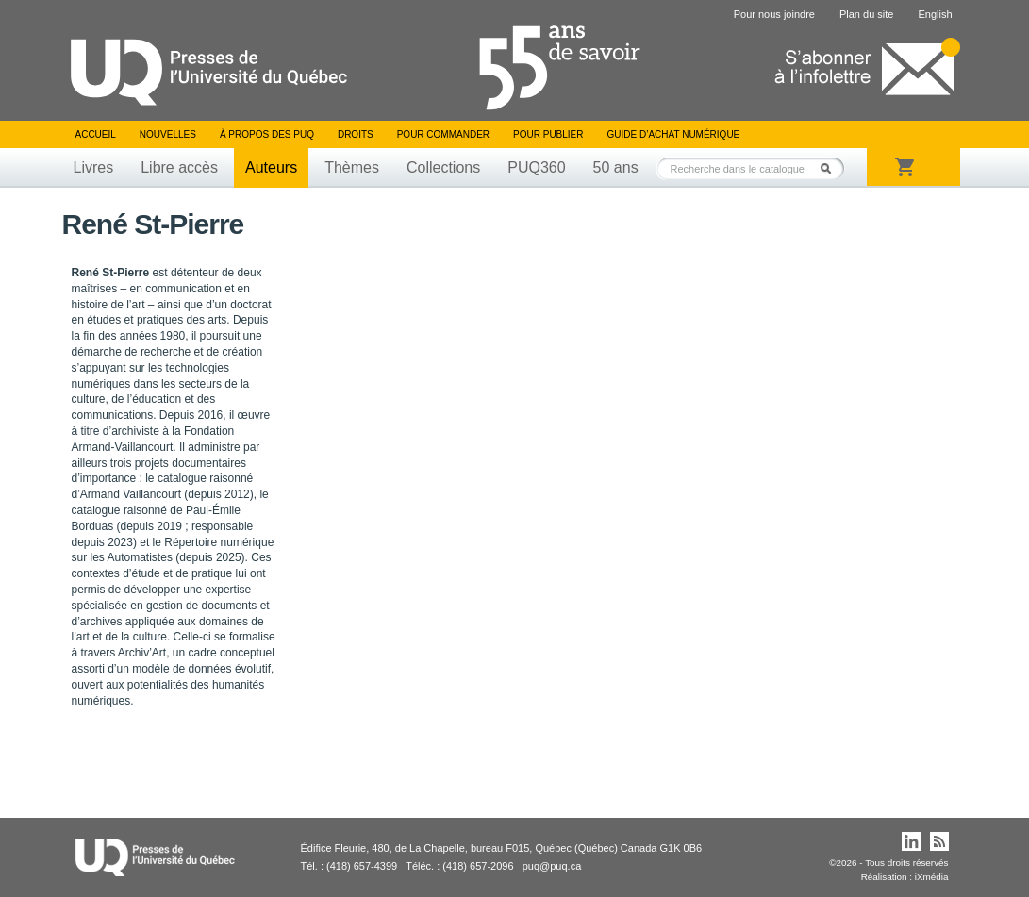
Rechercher (831, 168)
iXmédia (932, 877)
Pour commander (443, 134)
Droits (355, 134)
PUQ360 (536, 167)
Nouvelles (168, 134)
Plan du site (866, 14)
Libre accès (179, 167)
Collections (443, 167)
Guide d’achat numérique (673, 134)
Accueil (95, 134)
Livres (94, 167)
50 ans (616, 167)
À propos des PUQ (267, 134)
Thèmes (351, 167)
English (935, 14)
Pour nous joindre (774, 14)
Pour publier (548, 134)
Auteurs (271, 167)
